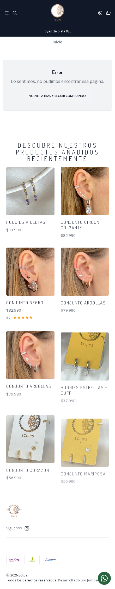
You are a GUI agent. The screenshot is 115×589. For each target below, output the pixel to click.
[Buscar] (14, 13)
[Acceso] (100, 13)
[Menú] (6, 13)
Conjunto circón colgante (80, 224)
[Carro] (108, 13)
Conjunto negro (25, 325)
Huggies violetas (26, 222)
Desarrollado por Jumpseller (81, 580)
